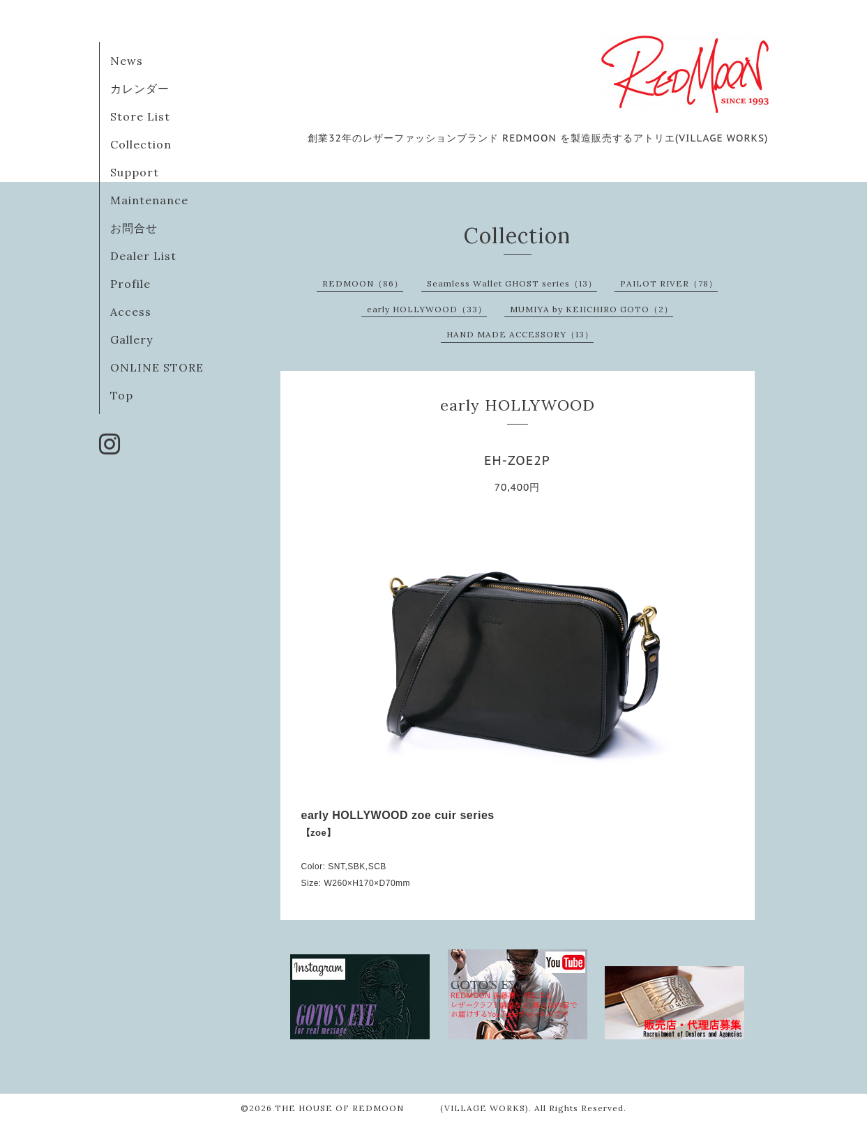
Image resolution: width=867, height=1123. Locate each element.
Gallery (131, 339)
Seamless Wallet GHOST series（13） (512, 283)
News (126, 61)
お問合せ (134, 228)
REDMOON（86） (362, 283)
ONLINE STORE (157, 367)
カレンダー (139, 89)
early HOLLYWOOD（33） (427, 309)
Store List (140, 116)
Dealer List (143, 256)
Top (121, 395)
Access (130, 312)
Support (134, 172)
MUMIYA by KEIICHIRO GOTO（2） (591, 309)
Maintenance (149, 200)
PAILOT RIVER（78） (669, 283)
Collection (141, 144)
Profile (130, 284)
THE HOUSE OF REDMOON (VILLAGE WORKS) (402, 1108)
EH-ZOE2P (517, 460)
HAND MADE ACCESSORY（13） (520, 334)
